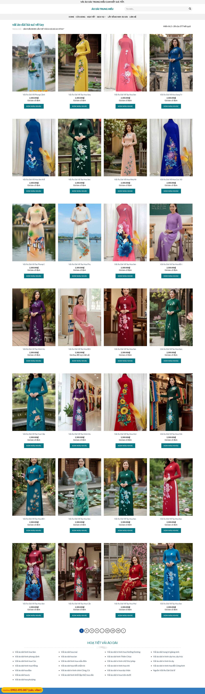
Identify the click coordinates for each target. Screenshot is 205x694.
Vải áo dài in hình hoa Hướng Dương (123, 652)
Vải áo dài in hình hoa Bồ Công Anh (169, 665)
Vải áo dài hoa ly (22, 675)
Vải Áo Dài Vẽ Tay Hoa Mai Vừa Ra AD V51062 (133, 604)
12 (107, 630)
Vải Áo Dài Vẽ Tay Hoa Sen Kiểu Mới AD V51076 (134, 349)
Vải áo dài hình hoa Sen (25, 652)
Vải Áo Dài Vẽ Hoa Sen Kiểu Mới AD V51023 (41, 179)
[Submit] (190, 9)
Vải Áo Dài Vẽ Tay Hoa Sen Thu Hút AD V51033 (179, 519)
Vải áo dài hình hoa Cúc (25, 661)
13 (113, 630)
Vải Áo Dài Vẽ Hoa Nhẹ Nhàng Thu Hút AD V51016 (135, 179)
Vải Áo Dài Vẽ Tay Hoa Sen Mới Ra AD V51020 (88, 179)
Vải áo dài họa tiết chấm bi (73, 665)
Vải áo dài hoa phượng (25, 679)
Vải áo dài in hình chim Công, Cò (75, 670)
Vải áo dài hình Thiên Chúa (119, 656)
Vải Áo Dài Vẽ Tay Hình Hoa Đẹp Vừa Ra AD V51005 (44, 349)
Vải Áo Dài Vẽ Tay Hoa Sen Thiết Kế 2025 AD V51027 (136, 94)
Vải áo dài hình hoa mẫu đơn (74, 661)
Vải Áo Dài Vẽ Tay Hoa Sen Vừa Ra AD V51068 (42, 604)
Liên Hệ (133, 17)
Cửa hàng (80, 17)
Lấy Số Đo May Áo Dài (118, 17)
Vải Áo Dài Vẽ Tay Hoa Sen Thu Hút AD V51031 (88, 519)
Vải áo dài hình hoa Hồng (26, 665)
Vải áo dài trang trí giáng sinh (166, 652)
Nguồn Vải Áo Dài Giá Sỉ (164, 670)
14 (118, 630)
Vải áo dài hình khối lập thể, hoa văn (77, 675)
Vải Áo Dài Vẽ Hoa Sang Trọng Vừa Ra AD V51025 (180, 94)
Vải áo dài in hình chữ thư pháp (121, 661)
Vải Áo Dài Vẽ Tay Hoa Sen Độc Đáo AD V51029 (134, 519)
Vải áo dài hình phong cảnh (27, 656)
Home (71, 17)
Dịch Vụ (101, 17)
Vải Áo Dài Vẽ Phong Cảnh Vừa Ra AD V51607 (42, 94)
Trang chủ (16, 29)
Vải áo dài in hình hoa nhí (118, 665)
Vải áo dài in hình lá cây (163, 661)
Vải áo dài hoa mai (69, 652)
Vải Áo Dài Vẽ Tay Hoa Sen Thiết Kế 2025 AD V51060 (182, 604)
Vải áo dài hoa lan (69, 656)
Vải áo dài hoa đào (23, 670)
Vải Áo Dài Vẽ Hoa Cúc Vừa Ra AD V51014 (178, 179)
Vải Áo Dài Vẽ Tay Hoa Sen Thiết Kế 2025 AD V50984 (136, 264)
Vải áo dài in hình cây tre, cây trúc (168, 656)
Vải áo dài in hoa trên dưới (119, 675)
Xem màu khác (33, 106)
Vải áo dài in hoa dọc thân (118, 670)
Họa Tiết (91, 17)
